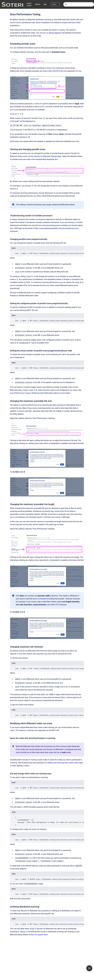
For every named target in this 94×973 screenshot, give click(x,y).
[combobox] (78, 4)
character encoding (46, 599)
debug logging (54, 33)
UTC (43, 107)
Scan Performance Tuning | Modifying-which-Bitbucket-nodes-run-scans (37, 393)
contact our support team (38, 935)
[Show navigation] (89, 968)
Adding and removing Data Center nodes (63, 763)
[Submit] (66, 4)
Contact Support (29, 4)
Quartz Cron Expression (55, 68)
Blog (45, 4)
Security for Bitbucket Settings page (47, 156)
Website (37, 4)
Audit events (15, 141)
